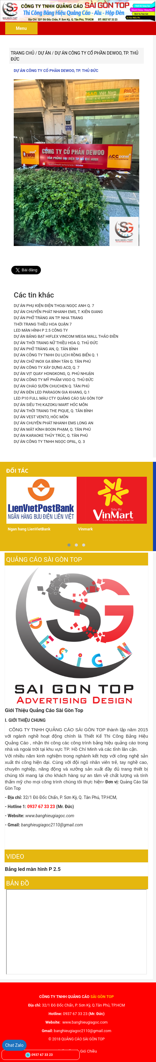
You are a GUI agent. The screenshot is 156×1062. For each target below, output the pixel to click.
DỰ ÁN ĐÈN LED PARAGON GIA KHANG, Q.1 (51, 391)
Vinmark (85, 527)
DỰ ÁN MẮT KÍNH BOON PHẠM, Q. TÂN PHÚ (51, 427)
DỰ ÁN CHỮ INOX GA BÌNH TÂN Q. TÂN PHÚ (51, 360)
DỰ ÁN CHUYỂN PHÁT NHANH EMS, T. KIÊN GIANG (57, 311)
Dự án (45, 53)
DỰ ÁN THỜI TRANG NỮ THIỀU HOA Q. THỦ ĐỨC (55, 342)
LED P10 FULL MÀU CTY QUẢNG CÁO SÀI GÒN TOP (58, 397)
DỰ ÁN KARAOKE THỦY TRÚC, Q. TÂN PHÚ (50, 433)
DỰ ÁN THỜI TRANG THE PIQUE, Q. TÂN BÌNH (53, 409)
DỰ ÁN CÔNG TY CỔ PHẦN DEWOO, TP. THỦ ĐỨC (56, 70)
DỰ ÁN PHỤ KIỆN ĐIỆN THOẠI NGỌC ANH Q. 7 (53, 305)
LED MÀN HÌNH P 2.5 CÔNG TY (40, 330)
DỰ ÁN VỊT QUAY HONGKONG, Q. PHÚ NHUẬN (53, 372)
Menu (21, 28)
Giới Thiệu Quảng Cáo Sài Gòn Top (44, 708)
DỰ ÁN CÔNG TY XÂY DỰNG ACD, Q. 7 (46, 366)
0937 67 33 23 (42, 1055)
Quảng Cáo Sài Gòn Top (44, 557)
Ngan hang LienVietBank (29, 527)
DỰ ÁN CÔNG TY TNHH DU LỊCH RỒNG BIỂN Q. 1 (55, 354)
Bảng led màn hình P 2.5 (33, 867)
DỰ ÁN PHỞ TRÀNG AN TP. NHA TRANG (48, 317)
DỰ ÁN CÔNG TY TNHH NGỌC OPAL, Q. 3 (49, 439)
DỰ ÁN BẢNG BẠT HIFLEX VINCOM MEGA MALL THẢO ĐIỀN (65, 336)
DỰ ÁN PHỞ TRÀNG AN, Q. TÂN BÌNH (45, 348)
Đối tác (17, 468)
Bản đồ (17, 881)
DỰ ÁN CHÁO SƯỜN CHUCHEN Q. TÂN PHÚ (51, 385)
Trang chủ (22, 53)
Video (15, 854)
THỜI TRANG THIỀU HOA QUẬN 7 (42, 324)
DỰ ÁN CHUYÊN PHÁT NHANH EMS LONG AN (53, 421)
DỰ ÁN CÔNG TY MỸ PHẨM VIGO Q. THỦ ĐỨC (53, 378)
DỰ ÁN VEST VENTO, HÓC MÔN (40, 415)
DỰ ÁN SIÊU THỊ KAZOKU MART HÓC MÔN (50, 403)
